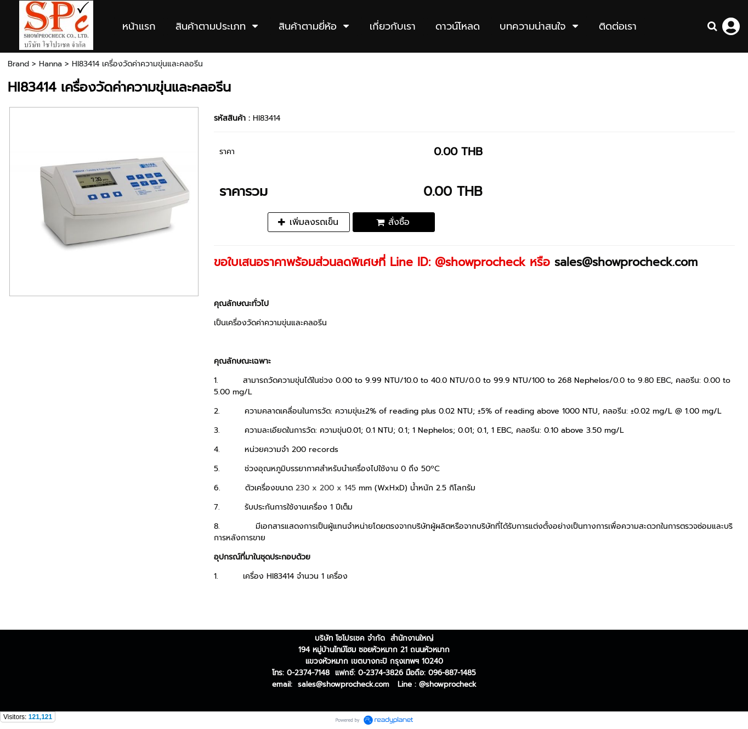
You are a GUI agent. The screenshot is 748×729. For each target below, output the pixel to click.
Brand (18, 64)
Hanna (50, 64)
